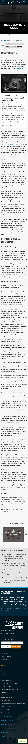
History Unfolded (5, 706)
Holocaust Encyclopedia (7, 697)
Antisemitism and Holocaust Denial (9, 689)
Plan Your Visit (4, 653)
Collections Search (5, 700)
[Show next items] (26, 534)
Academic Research (6, 680)
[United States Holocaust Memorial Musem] (14, 625)
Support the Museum (6, 662)
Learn (2, 671)
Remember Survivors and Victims (9, 683)
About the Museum (6, 716)
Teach (2, 674)
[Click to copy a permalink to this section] (16, 53)
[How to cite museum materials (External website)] (5, 41)
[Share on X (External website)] (12, 41)
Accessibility (4, 732)
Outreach (3, 692)
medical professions (9, 43)
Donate (3, 665)
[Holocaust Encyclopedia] (14, 2)
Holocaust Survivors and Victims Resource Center (13, 703)
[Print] (21, 41)
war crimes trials (19, 43)
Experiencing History (6, 709)
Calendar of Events (5, 659)
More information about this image (18, 35)
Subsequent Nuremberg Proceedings (13, 46)
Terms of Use (5, 724)
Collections (4, 677)
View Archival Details (6, 126)
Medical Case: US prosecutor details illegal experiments (13, 98)
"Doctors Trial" (14, 144)
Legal (2, 736)
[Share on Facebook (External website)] (14, 41)
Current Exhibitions (6, 656)
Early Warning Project (6, 712)
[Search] (24, 2)
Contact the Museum (7, 720)
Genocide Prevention (6, 686)
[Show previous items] (2, 534)
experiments (19, 68)
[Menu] (2, 2)
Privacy (3, 728)
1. (1, 497)
